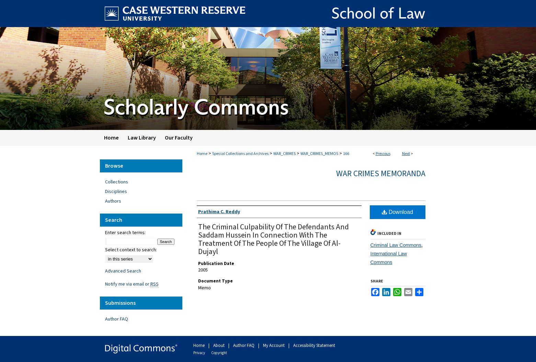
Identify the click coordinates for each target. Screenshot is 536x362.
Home (202, 154)
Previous (383, 154)
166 (346, 154)
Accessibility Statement (314, 345)
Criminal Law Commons (396, 245)
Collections (116, 182)
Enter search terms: (125, 232)
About (219, 345)
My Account (274, 345)
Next (406, 154)
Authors (113, 201)
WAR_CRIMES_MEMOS (319, 154)
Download (397, 212)
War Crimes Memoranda (380, 174)
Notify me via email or (132, 284)
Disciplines (116, 191)
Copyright (219, 352)
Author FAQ (116, 319)
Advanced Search (123, 271)
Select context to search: (131, 249)
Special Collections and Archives (240, 154)
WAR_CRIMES (284, 154)
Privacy (199, 352)
